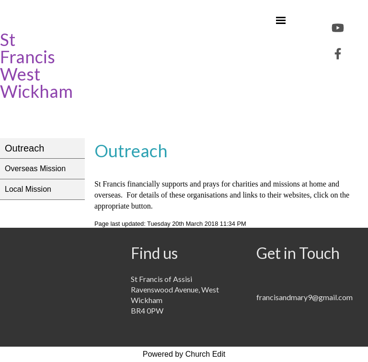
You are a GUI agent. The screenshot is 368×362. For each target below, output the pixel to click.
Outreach (24, 148)
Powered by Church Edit (184, 354)
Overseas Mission (35, 168)
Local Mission (28, 189)
